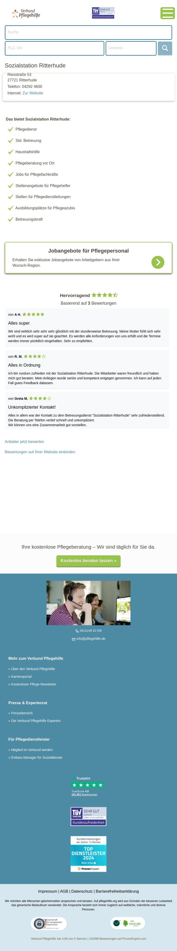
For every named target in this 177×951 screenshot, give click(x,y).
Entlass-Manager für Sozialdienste (36, 757)
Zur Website (33, 93)
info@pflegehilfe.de (90, 639)
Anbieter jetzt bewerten (24, 442)
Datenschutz (82, 891)
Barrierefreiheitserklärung (117, 891)
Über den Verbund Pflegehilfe (32, 669)
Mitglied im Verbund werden (31, 750)
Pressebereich (21, 713)
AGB (64, 891)
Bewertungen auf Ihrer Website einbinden (40, 452)
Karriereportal (21, 676)
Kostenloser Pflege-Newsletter (33, 684)
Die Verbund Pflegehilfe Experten (35, 721)
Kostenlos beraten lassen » (88, 560)
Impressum (47, 891)
